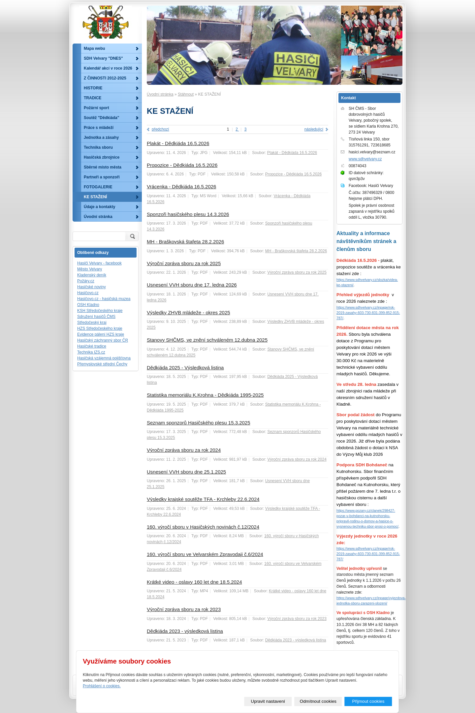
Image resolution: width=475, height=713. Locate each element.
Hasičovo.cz (88, 293)
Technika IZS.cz (91, 352)
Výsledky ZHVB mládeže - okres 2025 (188, 312)
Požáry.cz (85, 281)
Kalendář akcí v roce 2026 (108, 68)
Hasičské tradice (91, 346)
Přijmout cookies (368, 701)
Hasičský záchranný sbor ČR (102, 340)
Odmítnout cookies (318, 701)
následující (313, 129)
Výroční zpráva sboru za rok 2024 (184, 450)
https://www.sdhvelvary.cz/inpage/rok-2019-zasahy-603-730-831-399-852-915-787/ (368, 312)
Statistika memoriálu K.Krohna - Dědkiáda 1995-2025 (205, 395)
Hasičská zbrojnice (101, 157)
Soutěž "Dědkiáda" (101, 117)
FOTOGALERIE (98, 187)
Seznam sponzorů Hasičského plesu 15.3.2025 (198, 422)
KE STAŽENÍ (95, 197)
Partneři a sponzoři (102, 177)
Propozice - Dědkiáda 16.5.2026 (182, 165)
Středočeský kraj (92, 322)
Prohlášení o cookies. (102, 686)
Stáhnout (186, 94)
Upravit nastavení (268, 701)
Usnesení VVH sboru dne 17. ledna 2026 (192, 285)
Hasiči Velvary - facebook (99, 263)
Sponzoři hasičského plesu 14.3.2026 (188, 214)
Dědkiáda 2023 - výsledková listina (185, 631)
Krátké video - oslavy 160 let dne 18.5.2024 (194, 582)
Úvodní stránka (160, 94)
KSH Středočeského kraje (99, 310)
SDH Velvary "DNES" (103, 58)
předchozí (160, 129)
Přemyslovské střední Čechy (102, 364)
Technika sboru (98, 147)
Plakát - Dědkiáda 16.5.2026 (178, 143)
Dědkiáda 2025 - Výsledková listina (185, 367)
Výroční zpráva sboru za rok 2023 (184, 609)
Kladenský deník (91, 275)
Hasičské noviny (91, 287)
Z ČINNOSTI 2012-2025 (105, 78)
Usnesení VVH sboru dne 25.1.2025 (186, 472)
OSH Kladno (88, 304)
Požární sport (96, 108)
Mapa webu (94, 48)
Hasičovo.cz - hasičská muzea (103, 298)
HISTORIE (93, 88)
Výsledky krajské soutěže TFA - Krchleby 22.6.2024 (203, 499)
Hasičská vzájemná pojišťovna (104, 358)
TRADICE (92, 98)
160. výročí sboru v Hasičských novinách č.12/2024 (203, 527)
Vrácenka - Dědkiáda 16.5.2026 (181, 186)
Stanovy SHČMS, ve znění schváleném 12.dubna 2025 (207, 340)
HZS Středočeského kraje (99, 328)
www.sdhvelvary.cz (365, 159)
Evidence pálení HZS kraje (100, 334)
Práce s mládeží (98, 127)
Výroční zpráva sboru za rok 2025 (184, 263)
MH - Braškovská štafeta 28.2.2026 (185, 241)
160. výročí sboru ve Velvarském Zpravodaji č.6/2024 (205, 554)
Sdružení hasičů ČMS (96, 316)
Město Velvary (89, 269)
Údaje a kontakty (99, 206)
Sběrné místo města (102, 167)
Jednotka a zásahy (101, 137)
